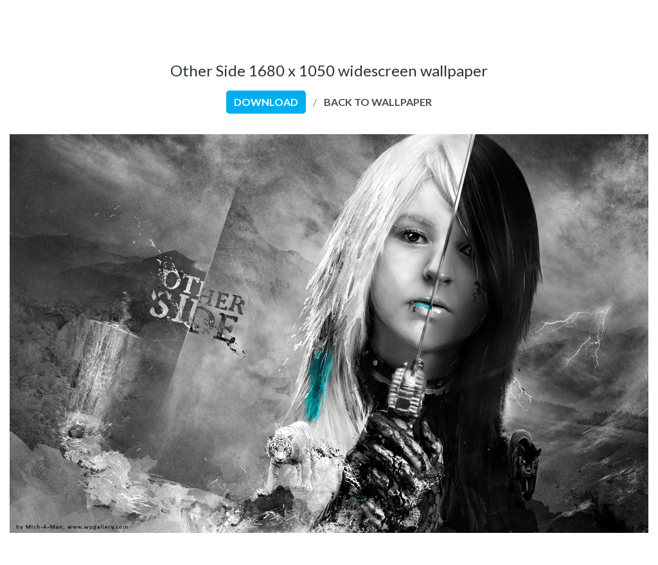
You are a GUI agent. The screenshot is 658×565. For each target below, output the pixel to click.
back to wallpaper (378, 102)
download (266, 102)
